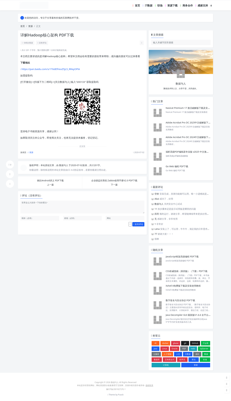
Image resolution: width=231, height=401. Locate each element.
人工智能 (167, 354)
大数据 (188, 354)
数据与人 (64, 165)
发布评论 (138, 224)
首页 (22, 26)
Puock (121, 394)
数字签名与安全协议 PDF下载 (180, 300)
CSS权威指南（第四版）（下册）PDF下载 (186, 271)
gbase (175, 343)
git (185, 343)
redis (193, 348)
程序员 (182, 359)
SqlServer (204, 348)
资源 (30, 26)
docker (165, 343)
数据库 (157, 359)
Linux (164, 348)
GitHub (195, 343)
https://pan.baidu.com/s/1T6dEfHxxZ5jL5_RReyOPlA (50, 69)
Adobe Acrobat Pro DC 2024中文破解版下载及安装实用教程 (196, 137)
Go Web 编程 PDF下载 (177, 166)
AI (155, 343)
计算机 (166, 365)
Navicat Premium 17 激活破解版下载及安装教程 (190, 107)
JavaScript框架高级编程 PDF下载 (182, 256)
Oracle (174, 348)
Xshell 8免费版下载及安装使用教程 (183, 285)
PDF (184, 348)
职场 (205, 359)
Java (155, 348)
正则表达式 (169, 359)
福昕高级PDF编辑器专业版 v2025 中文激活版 (188, 151)
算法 (194, 359)
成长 (197, 354)
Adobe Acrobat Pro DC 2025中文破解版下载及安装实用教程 (196, 122)
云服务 (156, 354)
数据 (206, 354)
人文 (178, 354)
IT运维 (205, 343)
